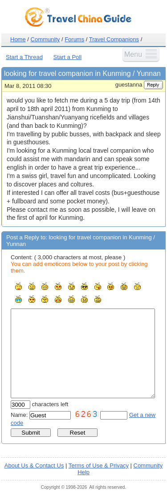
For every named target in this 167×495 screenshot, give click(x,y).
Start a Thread (24, 57)
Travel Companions (114, 39)
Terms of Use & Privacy (99, 465)
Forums (74, 39)
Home (18, 39)
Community (45, 39)
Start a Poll (67, 57)
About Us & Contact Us (34, 465)
